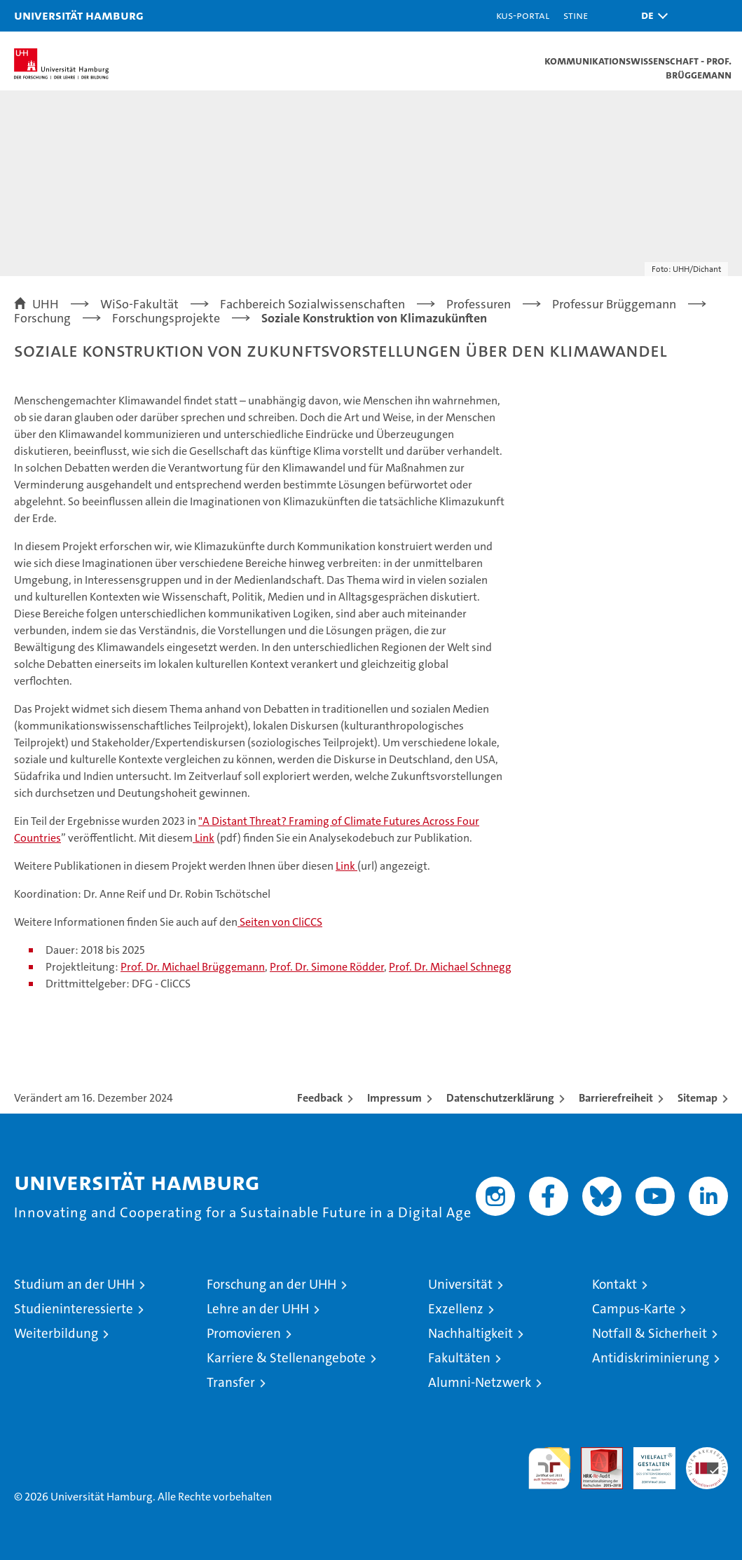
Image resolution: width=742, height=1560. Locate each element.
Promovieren (244, 1333)
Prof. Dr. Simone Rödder (327, 966)
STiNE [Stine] (575, 15)
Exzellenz (455, 1309)
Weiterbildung (56, 1333)
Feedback (320, 1097)
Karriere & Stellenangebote (286, 1358)
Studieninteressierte (73, 1309)
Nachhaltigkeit (470, 1333)
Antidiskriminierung (650, 1358)
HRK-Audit (646, 1462)
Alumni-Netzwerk (479, 1382)
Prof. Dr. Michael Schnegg (450, 966)
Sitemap (697, 1097)
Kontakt (614, 1284)
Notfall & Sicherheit (649, 1333)
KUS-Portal (522, 15)
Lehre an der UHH (258, 1309)
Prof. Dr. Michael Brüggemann (193, 966)
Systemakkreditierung (707, 1454)
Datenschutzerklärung (500, 1097)
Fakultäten (459, 1358)
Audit (594, 1454)
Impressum (394, 1097)
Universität (460, 1284)
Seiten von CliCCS (280, 922)
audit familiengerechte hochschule (549, 1468)
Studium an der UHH (74, 1284)
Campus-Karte (633, 1309)
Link (203, 837)
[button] (650, 16)
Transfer (231, 1382)
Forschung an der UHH (271, 1284)
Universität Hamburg (79, 15)
